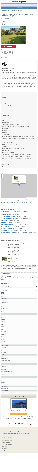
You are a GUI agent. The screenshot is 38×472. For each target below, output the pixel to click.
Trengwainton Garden (6, 228)
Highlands (19, 277)
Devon (2, 277)
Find (2, 284)
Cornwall (4, 10)
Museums (3, 311)
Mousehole (3, 336)
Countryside (3, 305)
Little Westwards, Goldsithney (16, 243)
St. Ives (3, 341)
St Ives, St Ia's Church (6, 230)
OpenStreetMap (31, 197)
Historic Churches (5, 308)
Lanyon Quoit (4, 350)
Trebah (2, 373)
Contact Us (4, 448)
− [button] (2, 177)
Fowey (2, 322)
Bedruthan (3, 317)
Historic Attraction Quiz (7, 440)
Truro (2, 343)
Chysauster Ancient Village (8, 224)
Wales (12, 275)
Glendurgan (3, 369)
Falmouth (3, 321)
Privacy (3, 450)
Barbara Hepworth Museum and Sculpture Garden (14, 232)
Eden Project (4, 367)
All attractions (4, 300)
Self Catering (4, 392)
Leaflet (27, 197)
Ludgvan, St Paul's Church (8, 216)
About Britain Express (6, 451)
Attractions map (5, 302)
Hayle (2, 324)
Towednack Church (6, 226)
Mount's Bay (4, 220)
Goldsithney (10, 10)
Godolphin (3, 222)
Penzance (3, 339)
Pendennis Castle (5, 358)
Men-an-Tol (3, 352)
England (3, 275)
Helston (3, 327)
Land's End (3, 331)
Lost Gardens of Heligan (6, 371)
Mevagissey (3, 334)
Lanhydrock (3, 384)
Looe (2, 332)
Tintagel (3, 361)
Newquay (3, 338)
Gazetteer (4, 316)
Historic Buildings (5, 306)
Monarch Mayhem (6, 442)
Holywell (3, 329)
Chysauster (3, 349)
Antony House (4, 380)
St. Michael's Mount (5, 360)
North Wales (26, 277)
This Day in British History (7, 444)
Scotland (8, 275)
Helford (2, 326)
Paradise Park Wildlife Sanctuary (9, 218)
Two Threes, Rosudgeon (14, 250)
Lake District (13, 277)
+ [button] (2, 175)
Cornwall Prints (4, 388)
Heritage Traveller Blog (7, 437)
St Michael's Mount (6, 214)
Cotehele (3, 382)
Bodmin (3, 319)
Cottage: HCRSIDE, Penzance (16, 257)
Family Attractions (5, 310)
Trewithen (3, 374)
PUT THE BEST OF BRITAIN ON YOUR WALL (19, 413)
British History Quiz (6, 438)
